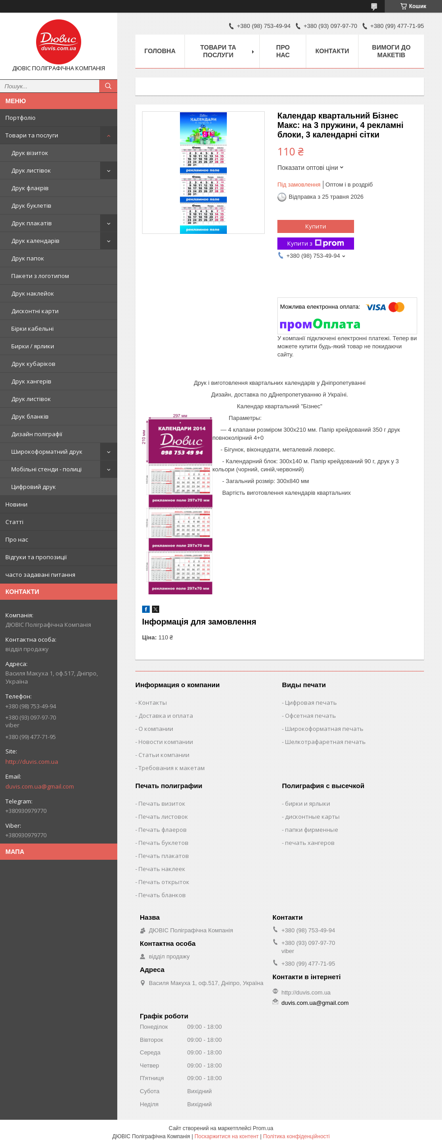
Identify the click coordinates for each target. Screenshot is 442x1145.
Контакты (152, 702)
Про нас (16, 539)
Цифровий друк (33, 487)
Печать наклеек (161, 869)
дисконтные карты (312, 816)
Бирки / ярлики (32, 346)
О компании (155, 729)
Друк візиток (29, 153)
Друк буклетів (31, 205)
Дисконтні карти (35, 311)
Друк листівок (31, 170)
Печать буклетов (163, 843)
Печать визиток (161, 803)
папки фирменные (311, 830)
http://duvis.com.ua (31, 761)
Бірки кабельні (32, 328)
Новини (16, 504)
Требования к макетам (171, 768)
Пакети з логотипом (40, 276)
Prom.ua (263, 1128)
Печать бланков (162, 895)
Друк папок (27, 258)
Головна (159, 51)
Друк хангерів (31, 381)
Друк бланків (30, 416)
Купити (315, 226)
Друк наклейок (32, 293)
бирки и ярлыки (307, 803)
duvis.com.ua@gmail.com (39, 786)
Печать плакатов (163, 856)
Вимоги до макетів (391, 51)
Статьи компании (163, 755)
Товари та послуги (31, 135)
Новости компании (165, 742)
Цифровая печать (311, 702)
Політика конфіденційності (296, 1136)
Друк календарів (35, 241)
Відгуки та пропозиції (36, 557)
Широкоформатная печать (324, 729)
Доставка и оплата (165, 716)
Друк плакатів (31, 223)
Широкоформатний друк (47, 451)
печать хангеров (310, 843)
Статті (14, 522)
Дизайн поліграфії (36, 434)
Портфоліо (20, 118)
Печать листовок (163, 816)
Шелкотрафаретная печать (325, 742)
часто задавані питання (40, 574)
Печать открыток (163, 882)
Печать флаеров (162, 830)
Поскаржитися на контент (226, 1136)
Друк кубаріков (33, 364)
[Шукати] (108, 86)
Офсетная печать (310, 716)
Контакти (332, 51)
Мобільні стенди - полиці (46, 469)
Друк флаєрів (30, 188)
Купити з (315, 243)
